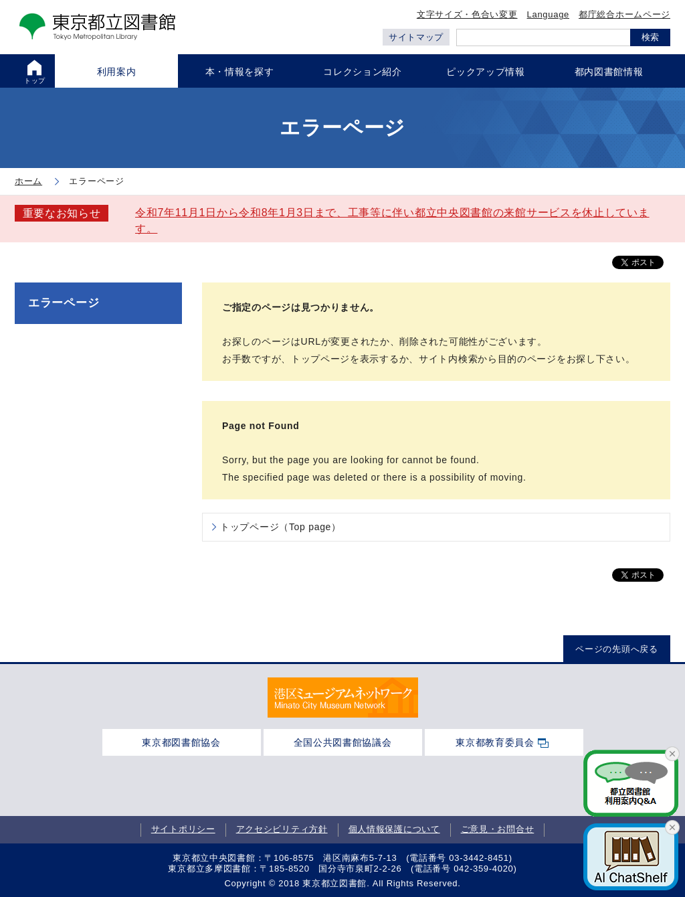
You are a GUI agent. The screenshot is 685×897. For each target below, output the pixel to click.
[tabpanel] (343, 697)
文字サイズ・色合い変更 (467, 14)
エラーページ (63, 303)
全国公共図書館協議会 (343, 742)
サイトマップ (416, 37)
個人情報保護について (394, 830)
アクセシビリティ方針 (282, 830)
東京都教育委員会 (495, 742)
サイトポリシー (183, 830)
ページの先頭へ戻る (616, 649)
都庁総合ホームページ (624, 14)
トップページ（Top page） (280, 526)
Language (548, 14)
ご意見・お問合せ (497, 830)
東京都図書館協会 (181, 742)
